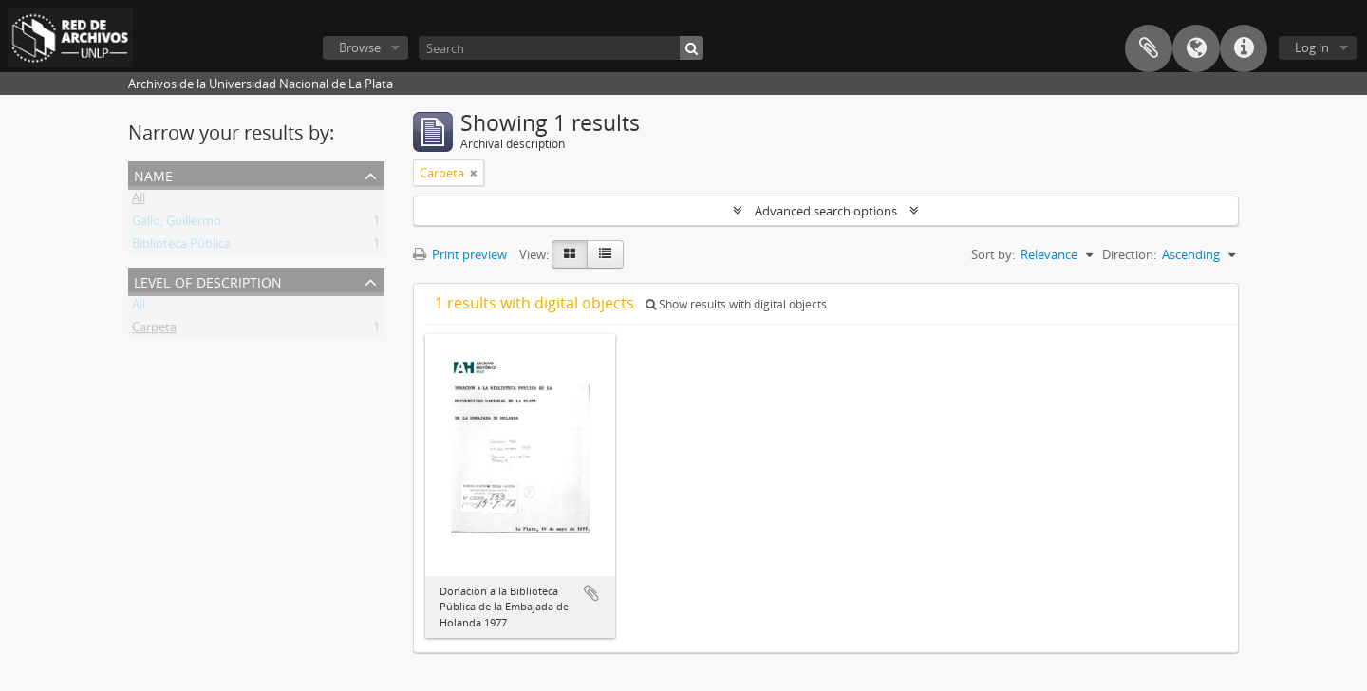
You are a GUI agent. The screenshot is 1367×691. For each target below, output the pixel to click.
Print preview (460, 254)
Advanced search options (826, 210)
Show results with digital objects (736, 304)
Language (1196, 48)
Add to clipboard (591, 593)
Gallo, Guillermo (176, 224)
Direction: (1129, 254)
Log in (1312, 47)
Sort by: (993, 254)
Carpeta (154, 330)
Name (153, 174)
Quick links (1243, 48)
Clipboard (1148, 48)
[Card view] (570, 254)
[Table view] (605, 254)
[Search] (561, 48)
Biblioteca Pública (181, 246)
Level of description (208, 280)
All (138, 201)
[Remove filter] (474, 172)
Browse (360, 47)
